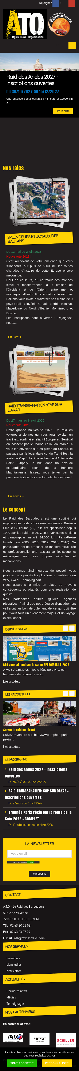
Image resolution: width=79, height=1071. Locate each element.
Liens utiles (14, 965)
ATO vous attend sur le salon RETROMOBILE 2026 (36, 664)
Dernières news (17, 991)
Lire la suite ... (11, 681)
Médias (11, 997)
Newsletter (14, 971)
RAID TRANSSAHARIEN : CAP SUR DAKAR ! (34, 407)
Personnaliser (57, 1063)
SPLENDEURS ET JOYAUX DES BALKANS (32, 238)
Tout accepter (22, 1063)
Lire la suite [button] (63, 110)
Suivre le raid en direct (19, 729)
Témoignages (15, 1004)
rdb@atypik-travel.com (29, 938)
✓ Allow (30, 862)
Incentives (13, 958)
